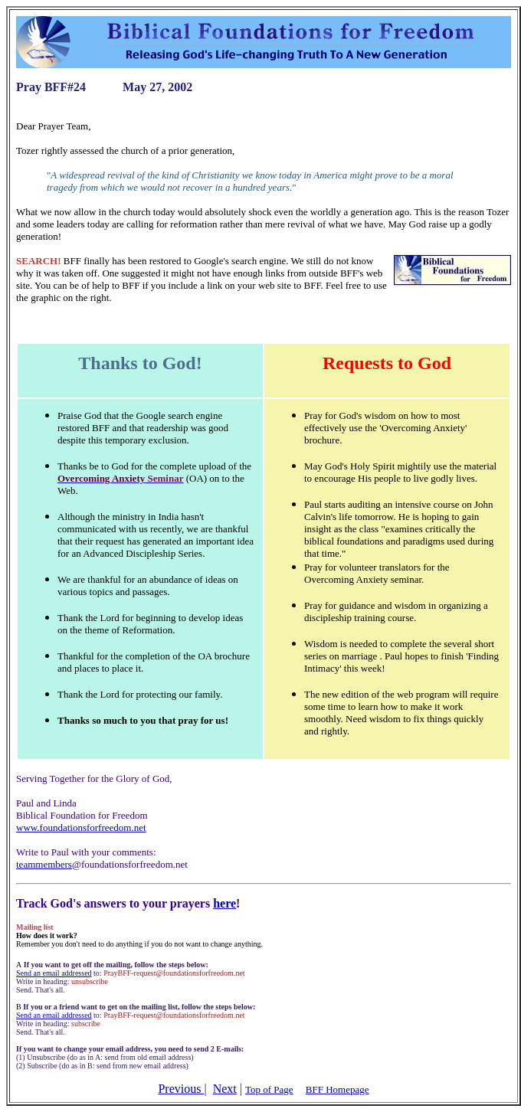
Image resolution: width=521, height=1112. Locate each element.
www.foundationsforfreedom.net (81, 827)
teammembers (44, 864)
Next (225, 1088)
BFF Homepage (337, 1089)
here (224, 903)
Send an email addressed (54, 973)
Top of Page (269, 1089)
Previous (181, 1088)
